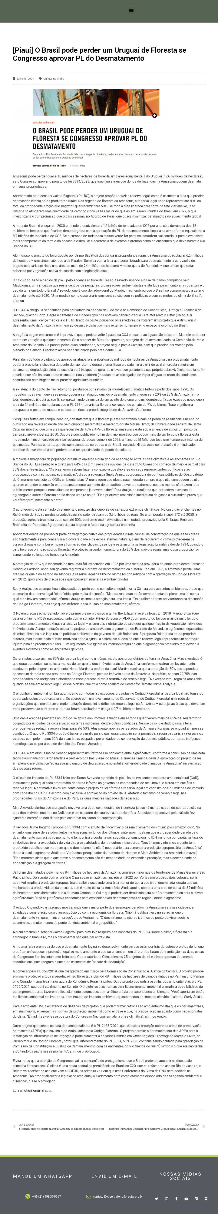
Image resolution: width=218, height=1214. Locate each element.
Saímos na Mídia (53, 78)
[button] (131, 10)
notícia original (34, 1090)
